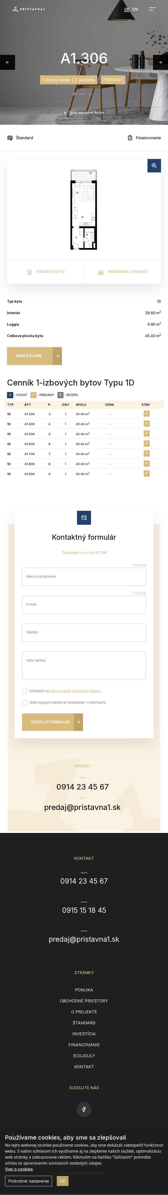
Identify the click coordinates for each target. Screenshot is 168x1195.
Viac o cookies (19, 1169)
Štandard (20, 138)
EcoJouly (84, 1057)
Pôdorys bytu (45, 272)
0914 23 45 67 (82, 787)
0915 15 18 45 (84, 911)
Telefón (32, 632)
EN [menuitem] (135, 9)
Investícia (84, 1035)
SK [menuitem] (127, 9)
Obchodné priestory (84, 1002)
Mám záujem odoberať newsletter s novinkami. (66, 703)
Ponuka (84, 991)
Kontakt (84, 1068)
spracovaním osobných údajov (75, 691)
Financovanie (144, 138)
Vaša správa (36, 660)
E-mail (31, 604)
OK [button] (63, 1181)
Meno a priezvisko (41, 576)
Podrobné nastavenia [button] (28, 1181)
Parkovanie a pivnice (122, 272)
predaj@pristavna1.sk (82, 808)
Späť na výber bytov (84, 112)
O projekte (84, 1013)
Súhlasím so (64, 691)
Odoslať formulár (50, 722)
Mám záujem (29, 356)
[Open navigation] (151, 9)
